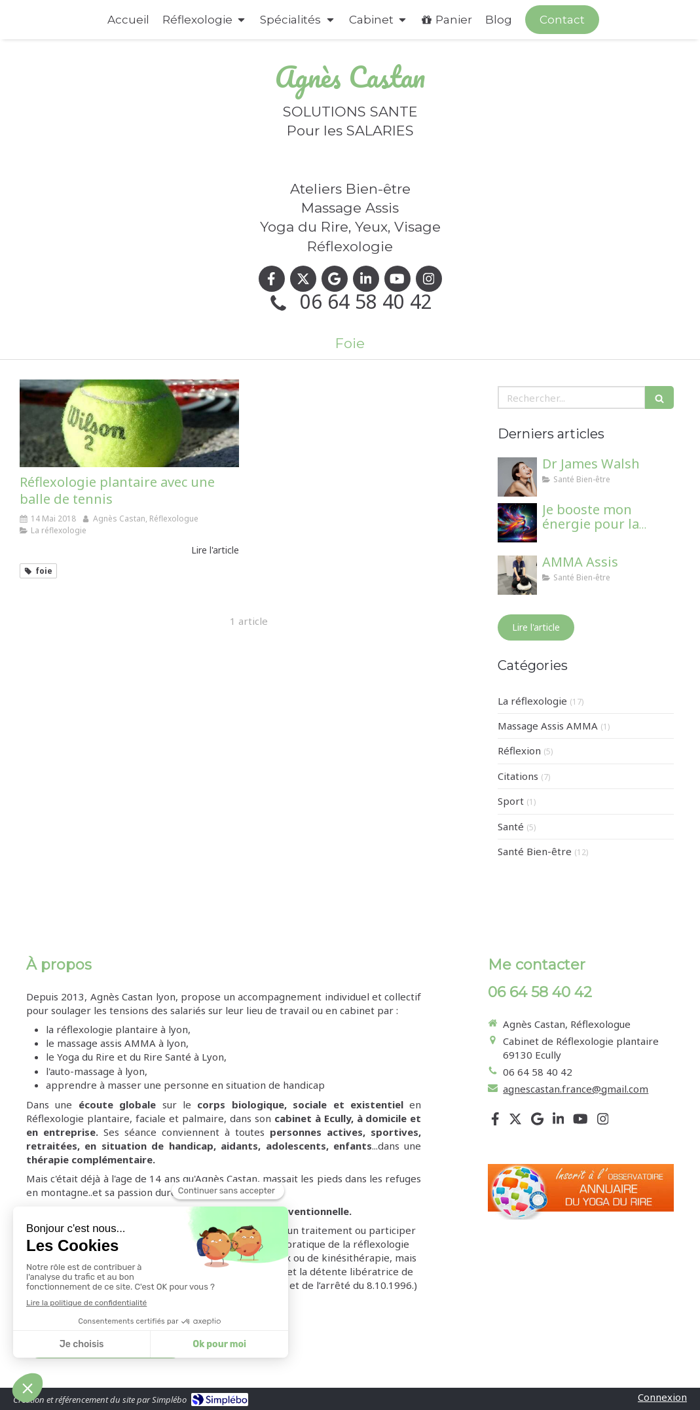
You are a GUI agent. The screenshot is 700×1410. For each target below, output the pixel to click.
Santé (511, 826)
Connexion (662, 1396)
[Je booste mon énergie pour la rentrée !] (517, 522)
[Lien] (581, 1192)
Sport (511, 800)
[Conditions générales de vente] (105, 1345)
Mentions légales (65, 1311)
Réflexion (519, 750)
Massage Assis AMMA (548, 725)
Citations (518, 776)
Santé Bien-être (535, 851)
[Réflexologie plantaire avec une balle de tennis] (129, 423)
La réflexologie (532, 700)
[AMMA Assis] (517, 575)
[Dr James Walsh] (517, 477)
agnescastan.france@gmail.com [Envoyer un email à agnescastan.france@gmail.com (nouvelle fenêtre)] (575, 1088)
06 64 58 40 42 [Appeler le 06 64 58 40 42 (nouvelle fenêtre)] (366, 301)
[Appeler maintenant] (562, 19)
